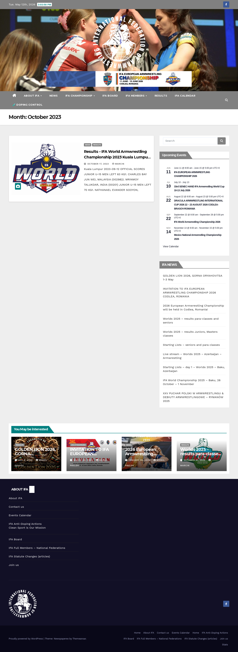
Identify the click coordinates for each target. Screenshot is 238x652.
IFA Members (135, 95)
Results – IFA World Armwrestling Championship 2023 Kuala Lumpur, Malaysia (117, 157)
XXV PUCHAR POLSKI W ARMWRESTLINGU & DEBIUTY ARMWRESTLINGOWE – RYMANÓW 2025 (193, 397)
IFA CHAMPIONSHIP (79, 95)
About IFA (32, 95)
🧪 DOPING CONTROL (27, 104)
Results (161, 95)
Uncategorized (78, 445)
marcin (118, 164)
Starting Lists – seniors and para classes (191, 344)
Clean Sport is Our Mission (27, 527)
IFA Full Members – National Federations (37, 548)
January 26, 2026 (139, 460)
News (53, 95)
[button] (226, 100)
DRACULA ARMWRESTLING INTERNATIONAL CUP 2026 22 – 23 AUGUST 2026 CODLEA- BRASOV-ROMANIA (198, 204)
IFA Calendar (185, 95)
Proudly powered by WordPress (26, 638)
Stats (225, 644)
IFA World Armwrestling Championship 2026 (197, 221)
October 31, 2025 (195, 460)
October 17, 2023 (98, 164)
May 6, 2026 (25, 460)
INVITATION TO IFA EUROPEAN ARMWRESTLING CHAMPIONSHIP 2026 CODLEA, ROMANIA (189, 292)
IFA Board (110, 95)
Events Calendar (20, 515)
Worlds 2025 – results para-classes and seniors (200, 454)
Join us (14, 565)
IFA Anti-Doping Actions (25, 523)
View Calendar (171, 246)
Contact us (16, 506)
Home (137, 632)
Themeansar (79, 638)
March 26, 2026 (83, 460)
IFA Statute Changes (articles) (29, 556)
